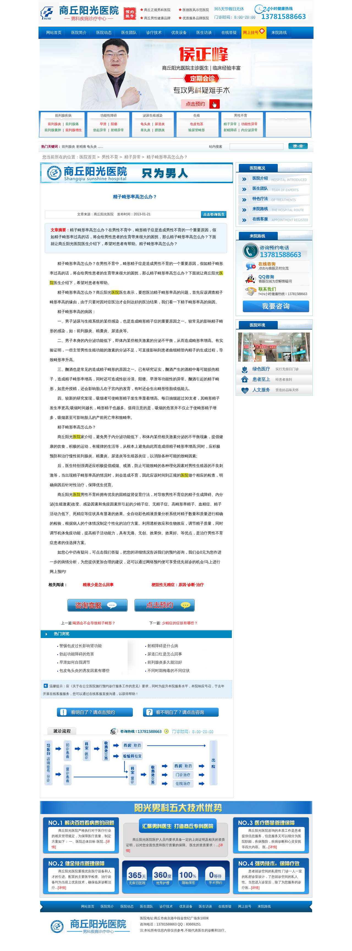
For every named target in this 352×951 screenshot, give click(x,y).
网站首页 (54, 32)
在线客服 (260, 219)
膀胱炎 (160, 130)
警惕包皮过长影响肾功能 (80, 646)
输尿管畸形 (196, 130)
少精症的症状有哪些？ (180, 623)
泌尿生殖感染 (153, 115)
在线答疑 (229, 32)
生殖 (196, 115)
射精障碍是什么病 (162, 646)
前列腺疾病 (63, 115)
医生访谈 (204, 32)
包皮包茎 (196, 124)
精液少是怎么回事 (98, 584)
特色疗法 (260, 198)
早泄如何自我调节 (74, 662)
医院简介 (79, 32)
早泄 (103, 124)
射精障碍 (230, 130)
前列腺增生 (73, 130)
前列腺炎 (54, 124)
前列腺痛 (72, 124)
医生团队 (129, 32)
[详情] (62, 888)
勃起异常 (99, 130)
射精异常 (117, 130)
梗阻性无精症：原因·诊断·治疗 (178, 584)
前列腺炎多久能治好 (164, 662)
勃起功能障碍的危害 (76, 654)
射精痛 (81, 147)
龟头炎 (145, 124)
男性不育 (240, 115)
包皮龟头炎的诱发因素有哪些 (84, 670)
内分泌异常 (249, 130)
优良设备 (179, 32)
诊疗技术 (154, 32)
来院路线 (279, 32)
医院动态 (104, 32)
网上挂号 (254, 32)
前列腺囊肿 (53, 130)
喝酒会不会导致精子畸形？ (94, 623)
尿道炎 (160, 124)
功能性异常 (249, 124)
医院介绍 (260, 178)
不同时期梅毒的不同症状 (168, 670)
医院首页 (87, 157)
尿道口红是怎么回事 (164, 654)
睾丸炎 (145, 130)
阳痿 (114, 124)
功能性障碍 (108, 115)
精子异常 (230, 124)
